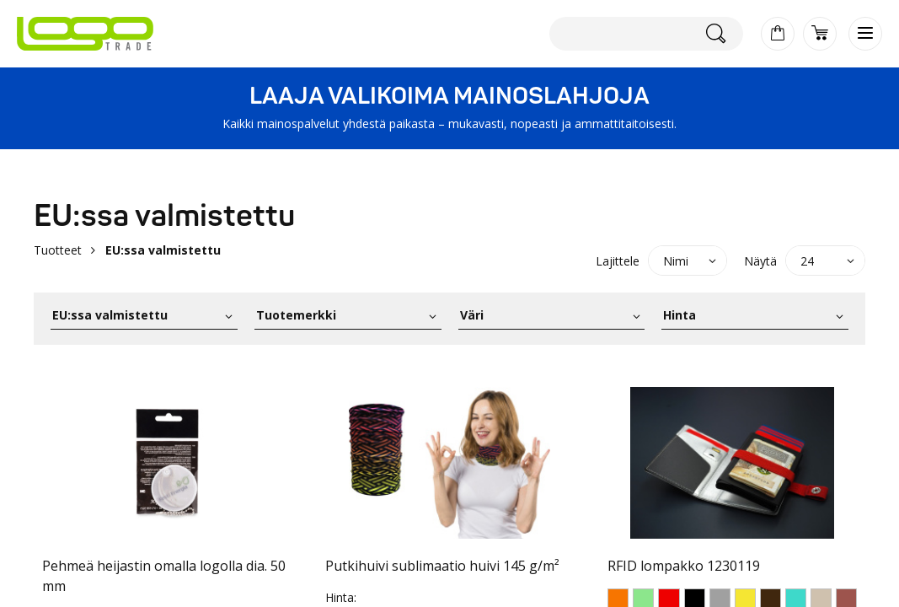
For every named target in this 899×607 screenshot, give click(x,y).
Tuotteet (58, 250)
